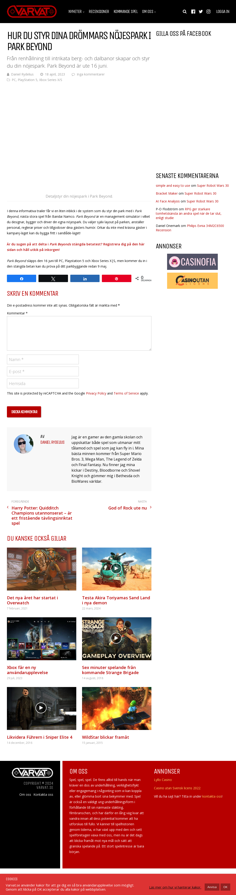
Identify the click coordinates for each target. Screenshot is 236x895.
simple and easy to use (173, 185)
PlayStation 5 (27, 80)
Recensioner (99, 11)
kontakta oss (212, 796)
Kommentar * (17, 313)
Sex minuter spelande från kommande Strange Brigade (110, 670)
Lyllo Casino (163, 779)
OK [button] (225, 887)
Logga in (222, 11)
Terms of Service (126, 393)
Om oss (147, 11)
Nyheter (75, 11)
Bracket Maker (167, 193)
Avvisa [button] (212, 887)
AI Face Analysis (168, 201)
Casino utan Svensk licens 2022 (177, 788)
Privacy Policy (96, 393)
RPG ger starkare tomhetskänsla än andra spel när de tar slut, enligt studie (188, 213)
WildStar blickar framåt (105, 737)
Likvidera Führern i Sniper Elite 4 (39, 737)
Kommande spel (126, 11)
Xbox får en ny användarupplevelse (27, 670)
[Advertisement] (194, 131)
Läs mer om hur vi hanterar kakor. (175, 887)
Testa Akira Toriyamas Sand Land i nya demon (116, 600)
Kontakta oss (43, 794)
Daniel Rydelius (22, 74)
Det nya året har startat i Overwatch (32, 600)
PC (14, 80)
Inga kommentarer (91, 74)
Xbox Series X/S (50, 80)
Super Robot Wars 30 (213, 185)
